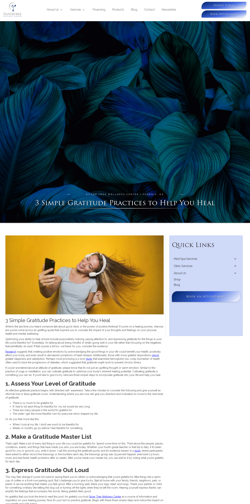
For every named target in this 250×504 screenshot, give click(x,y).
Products (118, 9)
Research (10, 351)
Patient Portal (224, 5)
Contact (149, 9)
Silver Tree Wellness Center (105, 496)
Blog (134, 9)
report (155, 355)
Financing (98, 9)
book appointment (224, 14)
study (89, 358)
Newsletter (169, 9)
